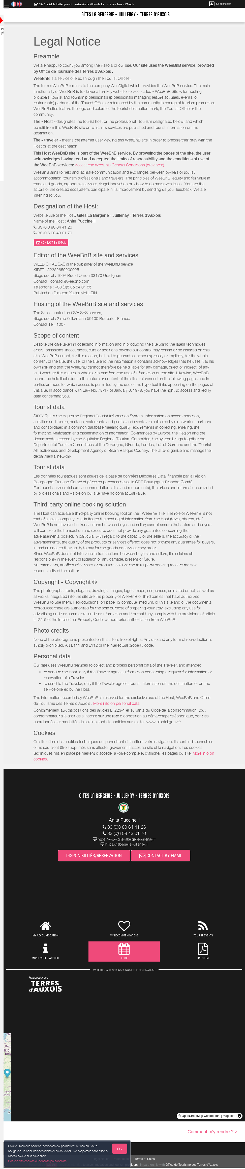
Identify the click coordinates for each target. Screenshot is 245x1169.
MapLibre (229, 1117)
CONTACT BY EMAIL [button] (56, 243)
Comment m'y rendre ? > (212, 1133)
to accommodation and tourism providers (115, 1166)
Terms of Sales (150, 1160)
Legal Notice (106, 1160)
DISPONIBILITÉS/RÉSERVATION (99, 857)
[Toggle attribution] (239, 1117)
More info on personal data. (121, 704)
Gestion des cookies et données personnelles (38, 1160)
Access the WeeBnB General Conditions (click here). (125, 165)
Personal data (127, 1160)
